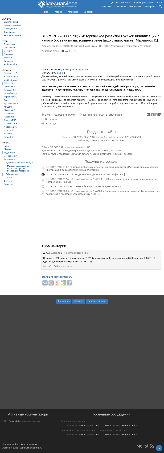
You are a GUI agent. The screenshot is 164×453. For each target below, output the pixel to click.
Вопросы (88, 12)
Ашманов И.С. (11, 73)
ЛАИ (6, 100)
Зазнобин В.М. (11, 93)
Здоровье (8, 61)
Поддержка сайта (101, 132)
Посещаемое (10, 28)
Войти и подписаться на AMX (60, 114)
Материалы (150, 6)
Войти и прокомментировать (57, 277)
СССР (107, 46)
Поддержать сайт (97, 301)
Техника (8, 57)
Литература (9, 159)
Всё (46, 12)
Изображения (10, 156)
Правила (78, 301)
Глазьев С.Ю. (10, 86)
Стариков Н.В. (11, 123)
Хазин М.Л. (9, 133)
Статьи (9, 177)
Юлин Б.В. (9, 137)
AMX (66, 51)
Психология (9, 44)
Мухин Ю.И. (10, 110)
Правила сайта (10, 444)
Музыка (7, 149)
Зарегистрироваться (143, 2)
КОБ (100, 46)
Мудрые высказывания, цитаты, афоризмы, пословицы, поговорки (18, 168)
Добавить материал (120, 2)
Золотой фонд (11, 22)
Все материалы (29, 444)
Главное (57, 12)
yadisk (66, 69)
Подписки (106, 6)
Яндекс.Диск (85, 150)
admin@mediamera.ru (31, 447)
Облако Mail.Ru (101, 150)
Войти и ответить (63, 266)
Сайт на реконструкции (73, 421)
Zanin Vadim (15, 421)
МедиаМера (71, 150)
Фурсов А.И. (10, 130)
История (8, 51)
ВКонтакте (105, 154)
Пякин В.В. (9, 117)
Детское (8, 181)
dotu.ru (60, 73)
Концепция (64, 301)
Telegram (117, 154)
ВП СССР (8, 83)
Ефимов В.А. (10, 90)
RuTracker (116, 150)
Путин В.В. (9, 113)
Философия (9, 47)
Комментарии (135, 6)
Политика (8, 54)
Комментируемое (12, 25)
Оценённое (9, 32)
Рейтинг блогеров (12, 35)
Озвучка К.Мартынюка (85, 46)
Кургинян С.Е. (10, 97)
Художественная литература (19, 162)
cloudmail (75, 69)
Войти (159, 2)
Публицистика (12, 174)
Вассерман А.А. (11, 76)
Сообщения (120, 6)
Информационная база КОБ (75, 147)
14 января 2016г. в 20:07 (77, 253)
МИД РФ (8, 107)
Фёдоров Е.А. (10, 127)
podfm (85, 69)
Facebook (127, 154)
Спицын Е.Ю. (10, 120)
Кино (6, 146)
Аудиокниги (9, 152)
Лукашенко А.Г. (11, 103)
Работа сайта (10, 64)
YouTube (94, 154)
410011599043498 (131, 137)
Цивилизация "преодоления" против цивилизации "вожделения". (94, 430)
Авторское (73, 12)
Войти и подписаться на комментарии (102, 114)
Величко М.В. (10, 80)
